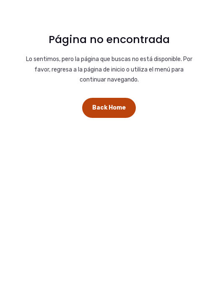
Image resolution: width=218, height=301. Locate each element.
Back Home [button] (109, 107)
